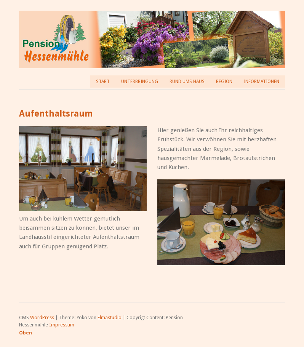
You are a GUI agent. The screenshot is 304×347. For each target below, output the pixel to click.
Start (103, 81)
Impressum (61, 325)
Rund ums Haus (187, 81)
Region (224, 81)
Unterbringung (139, 81)
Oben (25, 333)
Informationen (261, 81)
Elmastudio (110, 317)
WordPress (42, 317)
